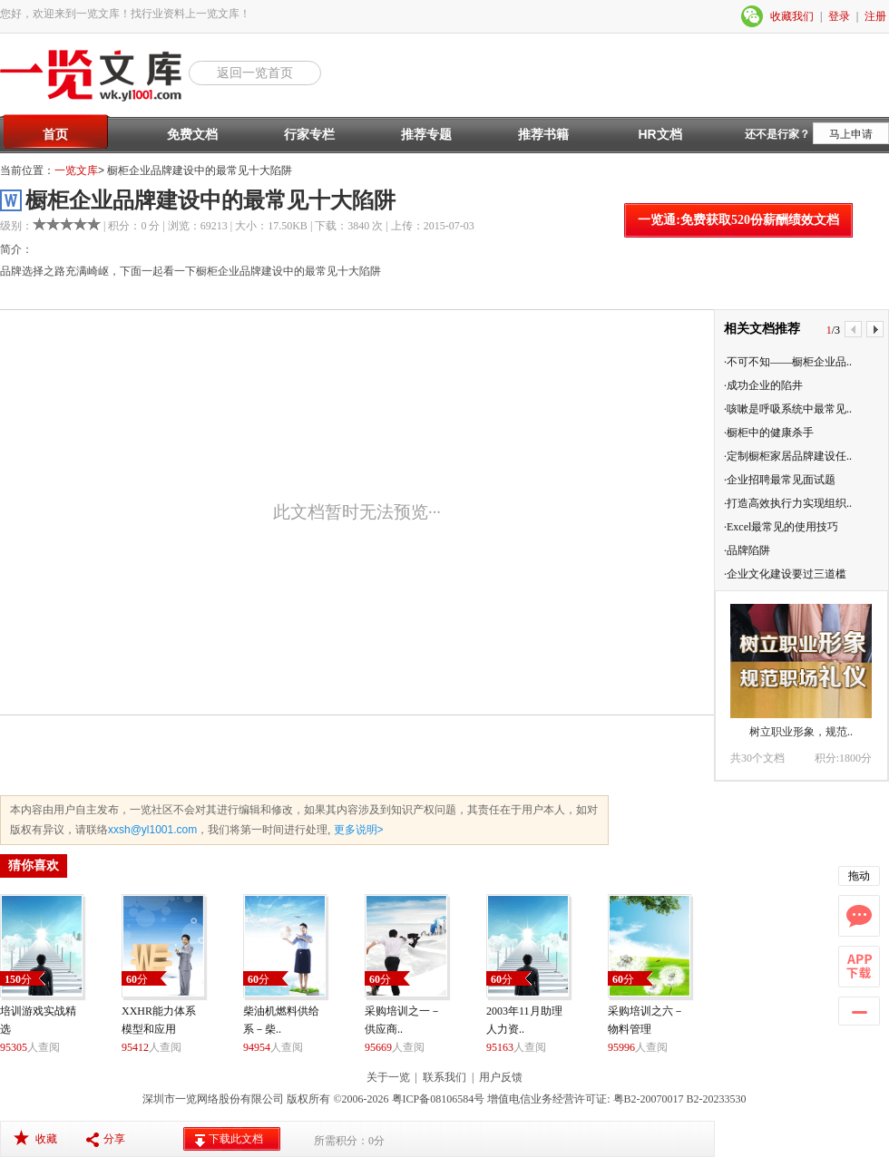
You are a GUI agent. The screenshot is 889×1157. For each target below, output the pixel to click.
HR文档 (659, 134)
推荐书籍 (543, 134)
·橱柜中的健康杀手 (769, 432)
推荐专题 (426, 134)
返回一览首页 (255, 72)
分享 (114, 1139)
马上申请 (851, 134)
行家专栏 (309, 134)
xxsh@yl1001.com (152, 829)
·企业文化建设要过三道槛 (785, 574)
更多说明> (356, 829)
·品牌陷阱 (747, 550)
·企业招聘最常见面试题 (779, 479)
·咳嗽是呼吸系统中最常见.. (788, 409)
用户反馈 (501, 1077)
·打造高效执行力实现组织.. (788, 503)
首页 (55, 134)
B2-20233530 (717, 1099)
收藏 (46, 1139)
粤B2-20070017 (647, 1099)
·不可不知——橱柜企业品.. (788, 361)
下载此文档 (236, 1139)
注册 (875, 16)
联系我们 (444, 1077)
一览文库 (76, 170)
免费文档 (192, 134)
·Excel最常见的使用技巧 (781, 526)
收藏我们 (792, 16)
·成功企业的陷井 (763, 385)
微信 (753, 16)
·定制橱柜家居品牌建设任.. (788, 456)
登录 (839, 16)
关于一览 (388, 1077)
